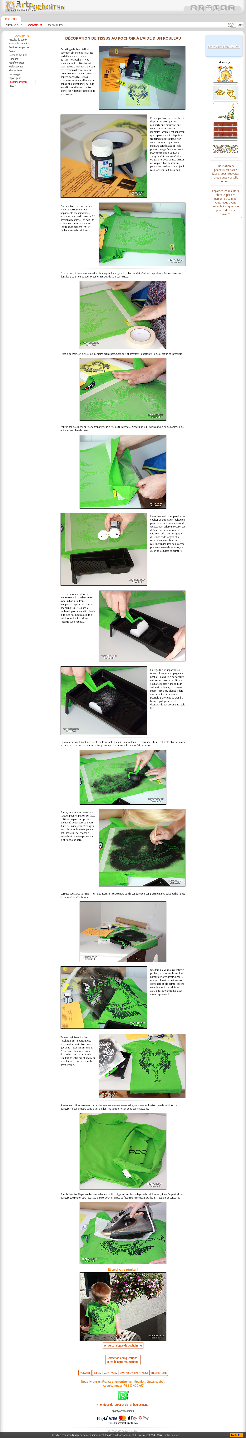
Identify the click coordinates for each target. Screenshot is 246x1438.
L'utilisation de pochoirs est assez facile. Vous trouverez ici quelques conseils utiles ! (225, 173)
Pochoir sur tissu (18, 82)
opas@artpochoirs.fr (123, 1411)
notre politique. (173, 1435)
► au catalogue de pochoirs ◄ (123, 1345)
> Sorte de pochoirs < (19, 43)
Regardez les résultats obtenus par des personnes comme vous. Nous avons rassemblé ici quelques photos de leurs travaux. (225, 202)
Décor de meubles (18, 55)
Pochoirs (11, 19)
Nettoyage (14, 74)
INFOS (97, 1373)
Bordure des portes (19, 47)
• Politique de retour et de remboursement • (123, 1404)
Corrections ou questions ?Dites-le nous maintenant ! (123, 1360)
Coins (12, 51)
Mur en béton (16, 70)
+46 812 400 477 (132, 1385)
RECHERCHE (159, 1373)
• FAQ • (12, 85)
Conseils (35, 25)
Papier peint (15, 78)
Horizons (13, 59)
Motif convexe (16, 62)
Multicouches (16, 66)
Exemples (55, 25)
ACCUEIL (85, 1373)
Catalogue (14, 25)
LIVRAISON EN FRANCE (134, 1373)
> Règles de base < (18, 39)
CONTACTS (110, 1373)
